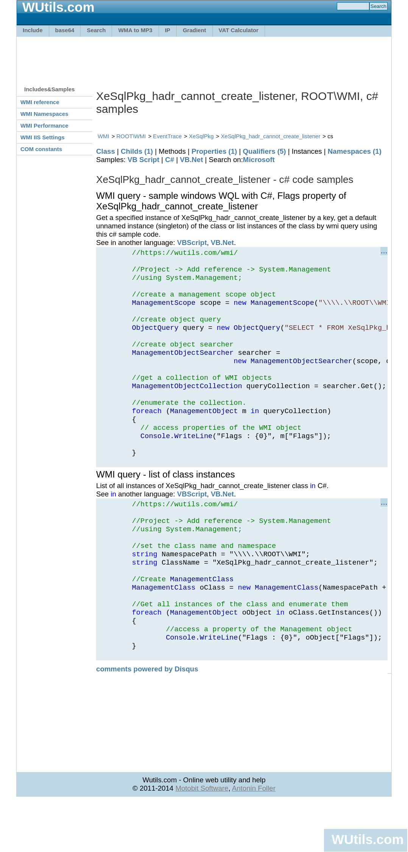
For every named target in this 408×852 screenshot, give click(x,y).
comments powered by (147, 720)
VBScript (192, 243)
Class (105, 151)
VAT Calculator (239, 30)
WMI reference (39, 102)
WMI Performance (44, 125)
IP (167, 30)
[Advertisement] (204, 58)
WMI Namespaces (44, 114)
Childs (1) (137, 151)
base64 (65, 30)
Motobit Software (201, 839)
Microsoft (259, 160)
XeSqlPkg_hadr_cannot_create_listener (270, 136)
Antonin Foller (254, 839)
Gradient (194, 30)
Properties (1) (214, 151)
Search (96, 30)
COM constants (41, 149)
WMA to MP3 (135, 30)
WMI (103, 136)
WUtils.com (367, 839)
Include (33, 30)
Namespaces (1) (355, 151)
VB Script (143, 160)
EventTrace (167, 136)
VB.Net (191, 160)
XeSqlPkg (201, 136)
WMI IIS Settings (42, 137)
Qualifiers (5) (264, 151)
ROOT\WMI (131, 136)
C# (169, 160)
